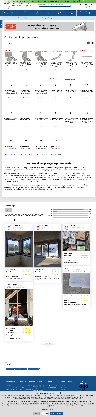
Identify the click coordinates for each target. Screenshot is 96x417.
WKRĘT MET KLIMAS (10, 154)
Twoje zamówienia (52, 385)
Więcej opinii (48, 343)
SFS (11, 69)
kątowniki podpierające (21, 368)
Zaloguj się (91, 6)
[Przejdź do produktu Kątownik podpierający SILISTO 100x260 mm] (41, 113)
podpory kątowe (10, 368)
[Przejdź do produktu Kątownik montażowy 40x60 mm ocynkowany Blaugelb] (41, 85)
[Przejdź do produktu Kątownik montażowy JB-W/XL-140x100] (56, 85)
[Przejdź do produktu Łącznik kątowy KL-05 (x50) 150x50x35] (56, 141)
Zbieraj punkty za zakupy (26, 385)
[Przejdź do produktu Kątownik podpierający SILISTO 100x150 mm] (86, 85)
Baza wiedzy (64, 387)
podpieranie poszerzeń (33, 368)
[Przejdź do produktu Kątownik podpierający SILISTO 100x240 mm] (26, 113)
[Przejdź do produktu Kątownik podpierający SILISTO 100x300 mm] (56, 113)
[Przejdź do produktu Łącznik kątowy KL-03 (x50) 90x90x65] (26, 141)
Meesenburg (11, 97)
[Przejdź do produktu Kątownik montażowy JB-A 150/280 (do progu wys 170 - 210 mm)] (56, 56)
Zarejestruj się (86, 7)
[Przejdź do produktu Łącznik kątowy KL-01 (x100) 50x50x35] (11, 141)
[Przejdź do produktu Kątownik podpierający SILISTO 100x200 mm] (11, 113)
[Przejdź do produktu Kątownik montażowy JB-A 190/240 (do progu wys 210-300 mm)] (71, 56)
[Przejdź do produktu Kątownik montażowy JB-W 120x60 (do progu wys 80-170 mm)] (41, 56)
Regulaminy (9, 385)
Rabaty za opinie (24, 387)
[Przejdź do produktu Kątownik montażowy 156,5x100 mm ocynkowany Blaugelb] (11, 85)
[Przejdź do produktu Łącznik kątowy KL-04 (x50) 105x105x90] (41, 141)
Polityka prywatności (11, 387)
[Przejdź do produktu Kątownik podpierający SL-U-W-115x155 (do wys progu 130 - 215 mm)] (71, 113)
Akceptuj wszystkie (57, 413)
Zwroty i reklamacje (11, 389)
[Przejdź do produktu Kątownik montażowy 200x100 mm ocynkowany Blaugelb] (26, 85)
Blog (81, 6)
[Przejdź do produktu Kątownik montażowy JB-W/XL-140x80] (71, 85)
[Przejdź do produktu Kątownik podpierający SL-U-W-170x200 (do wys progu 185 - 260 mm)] (86, 113)
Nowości (63, 389)
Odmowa (36, 413)
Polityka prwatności (48, 409)
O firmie (63, 385)
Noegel (86, 97)
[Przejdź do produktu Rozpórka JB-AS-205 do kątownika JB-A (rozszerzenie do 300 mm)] (86, 56)
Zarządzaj (45, 413)
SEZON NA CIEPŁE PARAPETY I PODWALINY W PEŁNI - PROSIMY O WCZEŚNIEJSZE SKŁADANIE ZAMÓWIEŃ (46, 1)
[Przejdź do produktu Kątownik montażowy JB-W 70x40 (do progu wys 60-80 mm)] (11, 56)
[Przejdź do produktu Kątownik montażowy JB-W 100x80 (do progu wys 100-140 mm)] (26, 56)
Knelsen (71, 126)
